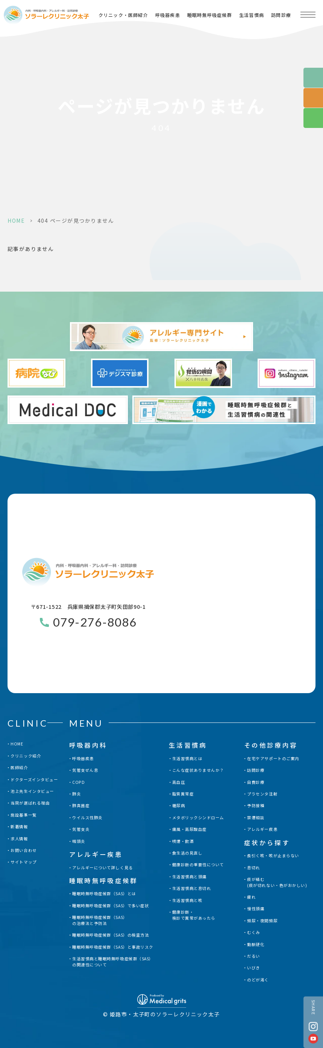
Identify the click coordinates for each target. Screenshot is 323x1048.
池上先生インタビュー (32, 791)
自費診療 (255, 782)
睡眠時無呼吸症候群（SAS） (99, 920)
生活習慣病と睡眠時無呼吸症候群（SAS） (112, 962)
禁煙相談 (255, 817)
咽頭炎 (78, 841)
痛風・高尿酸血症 (189, 829)
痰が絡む (277, 882)
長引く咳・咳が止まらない (273, 855)
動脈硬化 (255, 944)
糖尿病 (178, 805)
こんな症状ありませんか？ (198, 770)
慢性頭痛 (255, 908)
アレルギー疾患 (262, 829)
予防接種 (255, 805)
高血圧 (178, 782)
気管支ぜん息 (85, 770)
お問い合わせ (23, 850)
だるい (253, 956)
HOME (16, 220)
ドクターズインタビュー (34, 779)
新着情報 (19, 826)
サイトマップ (23, 862)
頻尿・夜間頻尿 (262, 920)
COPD (78, 782)
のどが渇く (258, 980)
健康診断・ (193, 915)
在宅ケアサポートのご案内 (273, 758)
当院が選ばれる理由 (30, 803)
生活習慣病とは (187, 758)
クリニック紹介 (26, 756)
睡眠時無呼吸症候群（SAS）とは (104, 893)
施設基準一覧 (23, 815)
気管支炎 (80, 829)
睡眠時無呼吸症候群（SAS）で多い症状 (110, 905)
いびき (253, 967)
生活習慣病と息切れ (191, 888)
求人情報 (19, 838)
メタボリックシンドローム (198, 817)
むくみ (253, 932)
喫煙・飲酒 (183, 841)
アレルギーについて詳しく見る (102, 867)
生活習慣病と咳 (187, 900)
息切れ (253, 867)
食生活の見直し (187, 853)
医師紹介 (19, 767)
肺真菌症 (80, 805)
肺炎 (76, 794)
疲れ (251, 897)
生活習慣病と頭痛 (189, 876)
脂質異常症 (183, 794)
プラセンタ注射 (262, 794)
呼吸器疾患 (167, 15)
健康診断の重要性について (198, 864)
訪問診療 (281, 15)
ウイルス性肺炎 (87, 817)
